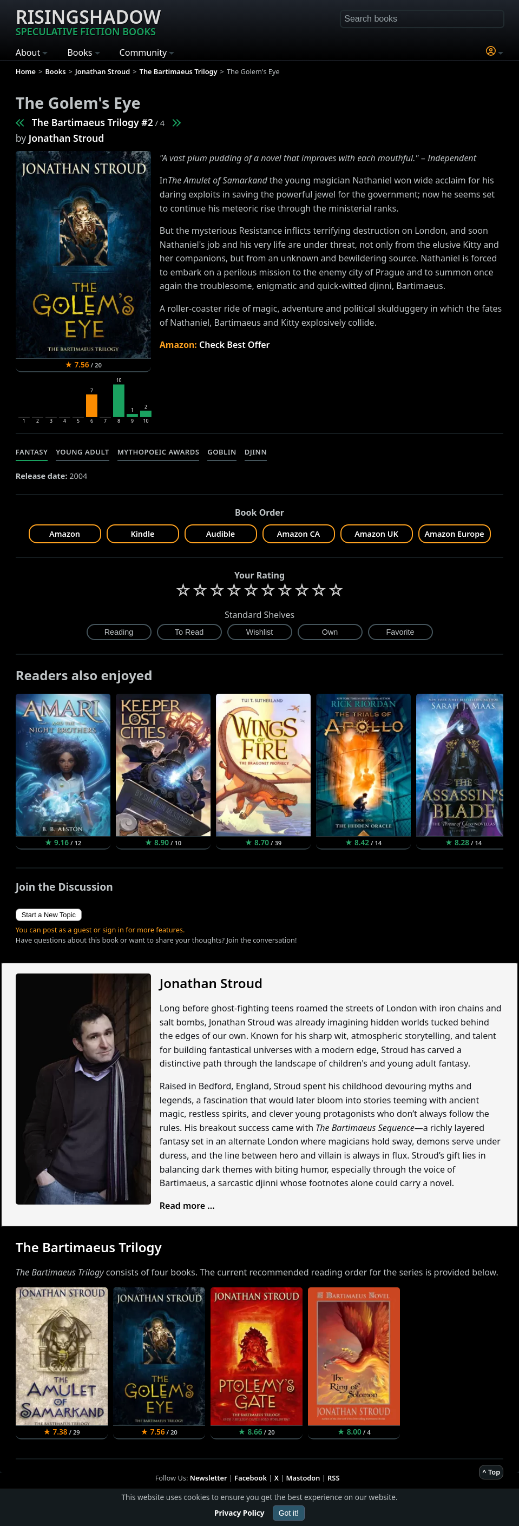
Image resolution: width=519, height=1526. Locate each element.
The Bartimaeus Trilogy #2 (92, 122)
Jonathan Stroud (66, 137)
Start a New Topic (49, 915)
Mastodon (303, 1478)
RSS (333, 1478)
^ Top (491, 1472)
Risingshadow (88, 21)
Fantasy (32, 452)
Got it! (289, 1513)
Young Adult (82, 452)
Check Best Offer (234, 345)
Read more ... (187, 1206)
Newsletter (208, 1478)
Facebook (250, 1478)
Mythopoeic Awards (158, 452)
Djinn (256, 452)
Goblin (221, 452)
